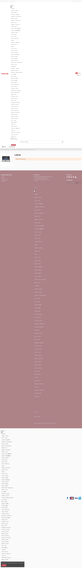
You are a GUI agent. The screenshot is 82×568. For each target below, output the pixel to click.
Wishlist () (78, 1)
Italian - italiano (14, 76)
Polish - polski (13, 100)
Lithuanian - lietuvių (15, 88)
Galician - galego (14, 52)
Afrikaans (13, 8)
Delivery (2, 1)
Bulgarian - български (15, 24)
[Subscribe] (80, 183)
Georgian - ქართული (15, 54)
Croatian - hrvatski (14, 32)
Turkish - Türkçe (14, 126)
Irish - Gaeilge (13, 74)
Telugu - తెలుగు (14, 122)
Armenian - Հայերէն (15, 14)
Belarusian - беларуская (15, 20)
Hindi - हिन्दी (13, 66)
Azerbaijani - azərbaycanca (16, 16)
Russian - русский (14, 106)
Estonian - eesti (14, 44)
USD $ (73, 1)
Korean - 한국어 (14, 82)
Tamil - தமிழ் (13, 120)
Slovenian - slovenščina (15, 112)
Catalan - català (14, 26)
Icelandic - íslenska (14, 70)
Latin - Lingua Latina (15, 84)
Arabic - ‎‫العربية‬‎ (14, 12)
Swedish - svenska (14, 118)
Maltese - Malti (14, 94)
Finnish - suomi (14, 48)
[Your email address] (73, 183)
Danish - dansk (14, 36)
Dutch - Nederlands (15, 38)
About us (7, 1)
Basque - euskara (14, 18)
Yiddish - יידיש (13, 136)
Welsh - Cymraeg (14, 134)
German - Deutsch (14, 56)
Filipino (12, 46)
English (12, 40)
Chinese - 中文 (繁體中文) (15, 30)
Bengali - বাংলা (14, 22)
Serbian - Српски (14, 108)
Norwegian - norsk (14, 96)
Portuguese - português (15, 102)
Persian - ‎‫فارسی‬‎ (14, 98)
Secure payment (12, 1)
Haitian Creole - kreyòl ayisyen (16, 62)
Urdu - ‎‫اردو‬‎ (13, 130)
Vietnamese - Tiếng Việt (15, 132)
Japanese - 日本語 (14, 78)
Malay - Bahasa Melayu (15, 92)
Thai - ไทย (13, 124)
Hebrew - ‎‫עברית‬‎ (14, 64)
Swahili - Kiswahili (14, 116)
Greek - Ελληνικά (14, 58)
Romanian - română (15, 104)
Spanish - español (14, 114)
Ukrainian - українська (15, 128)
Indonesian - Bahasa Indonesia (17, 72)
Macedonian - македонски (16, 90)
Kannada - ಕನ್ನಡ (14, 80)
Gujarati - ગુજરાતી (14, 60)
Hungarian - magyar (15, 68)
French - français (14, 50)
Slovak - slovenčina (14, 110)
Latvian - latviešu (14, 86)
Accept (4, 565)
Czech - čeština (14, 34)
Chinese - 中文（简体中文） (16, 28)
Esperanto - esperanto (15, 42)
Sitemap (3, 181)
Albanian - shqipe (14, 10)
